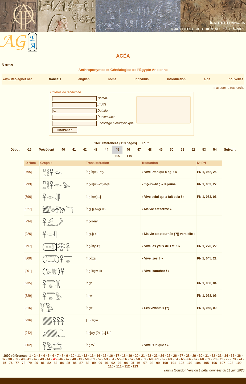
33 (220, 359)
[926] (28, 237)
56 (125, 362)
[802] (28, 348)
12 (85, 359)
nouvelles (236, 79)
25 (168, 359)
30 (200, 359)
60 (151, 362)
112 (127, 369)
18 (123, 359)
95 (132, 366)
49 (160, 153)
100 (165, 366)
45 (117, 153)
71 (221, 362)
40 (63, 153)
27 (181, 359)
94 (126, 366)
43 (95, 153)
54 (215, 153)
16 (111, 359)
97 (145, 366)
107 (222, 366)
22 (149, 359)
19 (130, 359)
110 (110, 369)
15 (104, 359)
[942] (28, 336)
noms (112, 79)
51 (182, 153)
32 (213, 359)
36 (239, 359)
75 (4, 366)
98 (151, 366)
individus (142, 79)
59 (144, 362)
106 (214, 366)
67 (195, 362)
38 (10, 362)
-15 (29, 153)
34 (226, 359)
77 (17, 366)
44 (106, 153)
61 (157, 362)
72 (227, 362)
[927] (28, 212)
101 (173, 366)
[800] (28, 261)
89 (94, 366)
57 (131, 362)
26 (175, 359)
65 (182, 362)
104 (197, 366)
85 (68, 366)
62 (163, 362)
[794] (28, 224)
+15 (117, 159)
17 (117, 359)
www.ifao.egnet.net (17, 79)
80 (36, 366)
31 (207, 359)
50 (171, 153)
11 (79, 359)
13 (91, 359)
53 (204, 153)
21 (143, 359)
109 (238, 366)
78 (23, 366)
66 (189, 362)
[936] (28, 323)
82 (49, 366)
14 (98, 359)
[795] (28, 175)
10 (72, 359)
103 (189, 366)
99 (158, 366)
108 (230, 366)
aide (207, 79)
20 (136, 359)
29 (194, 359)
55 (119, 362)
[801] (28, 274)
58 (138, 362)
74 (240, 362)
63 (170, 362)
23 (155, 359)
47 (139, 153)
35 (232, 359)
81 (42, 366)
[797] (28, 249)
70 (214, 362)
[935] (28, 286)
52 (193, 153)
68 (202, 362)
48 (149, 153)
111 (119, 369)
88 (87, 366)
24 (162, 359)
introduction (176, 79)
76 (11, 366)
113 (135, 369)
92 (113, 366)
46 (128, 153)
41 (74, 153)
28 (188, 359)
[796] (28, 200)
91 (106, 366)
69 (208, 362)
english (83, 79)
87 (81, 366)
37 (3, 362)
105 (206, 366)
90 (100, 366)
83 (55, 366)
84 (62, 366)
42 (85, 153)
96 (138, 366)
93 (119, 366)
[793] (28, 187)
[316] (28, 311)
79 (30, 366)
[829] (28, 299)
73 (234, 362)
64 (176, 362)
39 (16, 362)
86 (74, 366)
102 (181, 366)
